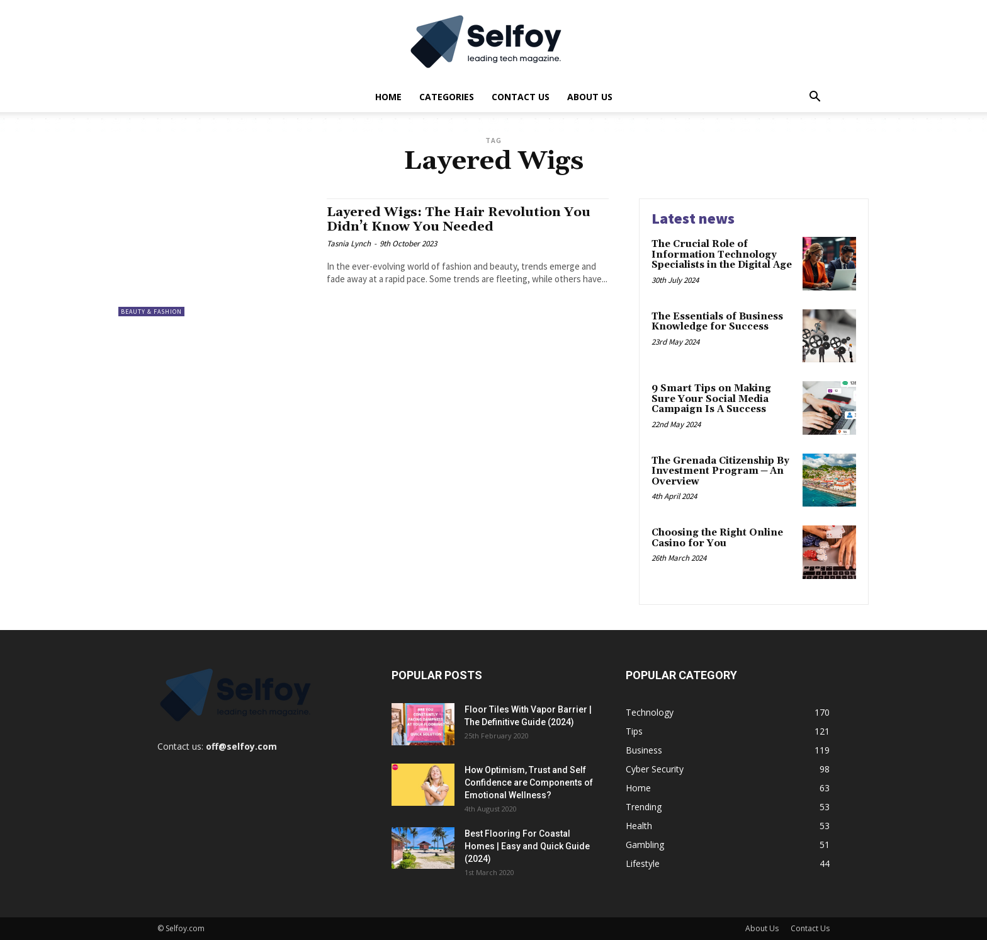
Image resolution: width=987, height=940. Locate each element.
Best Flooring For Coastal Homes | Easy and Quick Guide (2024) (527, 846)
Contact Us (521, 97)
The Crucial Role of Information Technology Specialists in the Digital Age (721, 254)
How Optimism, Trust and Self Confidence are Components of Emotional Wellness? (529, 782)
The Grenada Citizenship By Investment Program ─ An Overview (720, 471)
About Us (589, 97)
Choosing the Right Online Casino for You (717, 538)
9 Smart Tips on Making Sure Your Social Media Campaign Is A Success (711, 398)
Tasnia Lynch (349, 243)
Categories (446, 97)
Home (388, 97)
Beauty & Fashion (151, 311)
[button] (814, 98)
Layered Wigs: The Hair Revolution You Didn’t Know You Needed (463, 219)
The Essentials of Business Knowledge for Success (717, 322)
